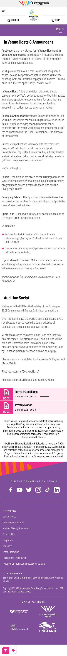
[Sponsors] (7, 546)
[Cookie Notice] (9, 517)
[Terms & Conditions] (33, 394)
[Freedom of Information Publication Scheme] (24, 564)
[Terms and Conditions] (13, 523)
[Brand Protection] (11, 552)
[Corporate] (8, 540)
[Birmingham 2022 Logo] (34, 15)
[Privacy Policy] (9, 511)
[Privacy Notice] (33, 407)
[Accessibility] (5, 650)
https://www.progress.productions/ (45, 456)
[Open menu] (5, 11)
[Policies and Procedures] (14, 558)
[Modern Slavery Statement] (16, 528)
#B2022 (52, 481)
